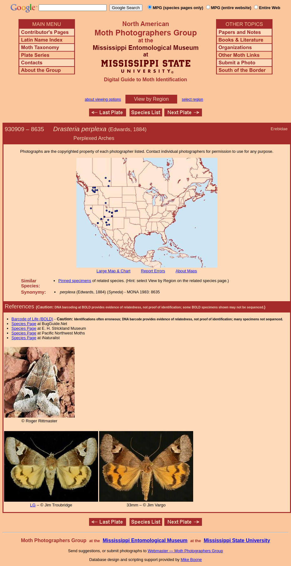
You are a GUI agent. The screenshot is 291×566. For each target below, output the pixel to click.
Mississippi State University (237, 540)
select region (192, 99)
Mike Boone (191, 559)
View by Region (151, 99)
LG (33, 505)
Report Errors (153, 271)
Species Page (24, 323)
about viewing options (103, 99)
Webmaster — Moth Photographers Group (185, 550)
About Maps (186, 271)
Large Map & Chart (113, 271)
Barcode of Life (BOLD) (32, 319)
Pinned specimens (74, 280)
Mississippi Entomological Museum (145, 540)
